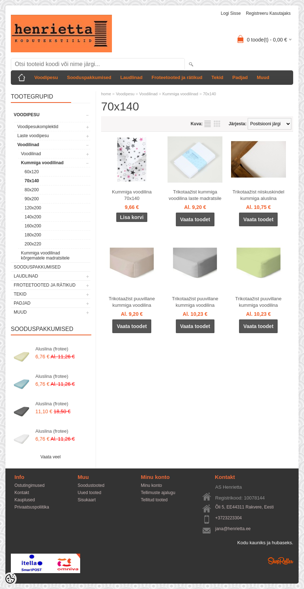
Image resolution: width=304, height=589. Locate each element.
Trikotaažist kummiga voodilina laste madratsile (195, 195)
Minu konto (151, 485)
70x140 (32, 180)
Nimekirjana (207, 124)
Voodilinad (28, 144)
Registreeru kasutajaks (268, 13)
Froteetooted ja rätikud (177, 77)
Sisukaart (87, 499)
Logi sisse (231, 13)
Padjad (240, 77)
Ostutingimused (29, 485)
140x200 (33, 216)
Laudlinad (131, 77)
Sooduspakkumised (89, 77)
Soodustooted (91, 485)
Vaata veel (50, 456)
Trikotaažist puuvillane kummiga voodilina (132, 302)
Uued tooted (89, 492)
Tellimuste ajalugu (158, 492)
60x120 (32, 171)
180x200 (33, 234)
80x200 (32, 189)
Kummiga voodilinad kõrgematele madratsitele (45, 255)
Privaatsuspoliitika (31, 507)
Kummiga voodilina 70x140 (132, 195)
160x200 (33, 225)
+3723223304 (228, 517)
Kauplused (24, 499)
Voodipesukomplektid (37, 126)
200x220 (33, 243)
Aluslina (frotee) (51, 349)
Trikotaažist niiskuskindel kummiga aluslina (258, 195)
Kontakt (21, 492)
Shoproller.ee (280, 560)
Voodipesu (46, 77)
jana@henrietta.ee (233, 528)
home (106, 94)
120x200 (33, 207)
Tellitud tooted (154, 499)
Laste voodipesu (33, 135)
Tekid (217, 77)
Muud (263, 77)
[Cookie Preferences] (10, 578)
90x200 (32, 198)
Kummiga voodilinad (42, 162)
